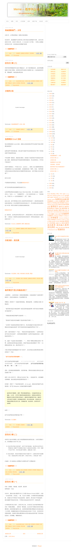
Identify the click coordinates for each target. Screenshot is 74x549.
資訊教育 (51, 225)
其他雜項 (23, 424)
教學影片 (27, 53)
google (67, 195)
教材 (60, 210)
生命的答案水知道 (20, 81)
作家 (18, 273)
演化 (66, 210)
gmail (58, 195)
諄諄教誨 (32, 53)
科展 (29, 81)
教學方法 (61, 206)
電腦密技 (23, 228)
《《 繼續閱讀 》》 (11, 77)
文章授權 (22, 21)
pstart (60, 197)
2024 (50, 98)
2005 (50, 185)
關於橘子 (53, 84)
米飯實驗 (18, 470)
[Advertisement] (13, 38)
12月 (52, 138)
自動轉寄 (18, 223)
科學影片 (61, 215)
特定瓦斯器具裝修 (57, 212)
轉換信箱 (27, 223)
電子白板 (55, 229)
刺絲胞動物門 (15, 124)
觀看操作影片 (25, 182)
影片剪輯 (63, 78)
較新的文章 (8, 533)
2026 (50, 93)
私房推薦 (53, 69)
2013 (50, 122)
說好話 (14, 83)
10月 (52, 142)
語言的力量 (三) (11, 63)
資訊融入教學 (62, 225)
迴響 (12, 21)
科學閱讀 (53, 219)
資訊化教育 (65, 223)
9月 (51, 144)
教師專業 (64, 208)
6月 (51, 151)
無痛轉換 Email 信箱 (13, 139)
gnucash (62, 195)
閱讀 (31, 273)
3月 (51, 176)
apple (64, 193)
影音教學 (63, 204)
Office (57, 193)
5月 (51, 153)
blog (48, 195)
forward (13, 223)
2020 (50, 107)
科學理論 (66, 218)
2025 (50, 95)
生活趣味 (13, 419)
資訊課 (41, 21)
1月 (51, 180)
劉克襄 (27, 273)
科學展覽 (33, 81)
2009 (50, 131)
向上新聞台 (56, 201)
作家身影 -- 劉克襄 (12, 240)
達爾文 (57, 227)
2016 (50, 116)
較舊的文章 (40, 533)
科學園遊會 (55, 215)
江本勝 (26, 81)
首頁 (7, 21)
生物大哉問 (58, 214)
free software (53, 195)
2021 (50, 104)
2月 (51, 178)
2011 (50, 127)
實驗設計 (10, 83)
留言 (17, 21)
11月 (52, 140)
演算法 (51, 212)
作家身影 (22, 273)
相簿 (29, 21)
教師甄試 (56, 210)
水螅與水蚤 (9, 91)
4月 (51, 174)
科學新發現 (61, 218)
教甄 (63, 210)
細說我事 (63, 84)
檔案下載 (34, 21)
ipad (48, 197)
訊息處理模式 (58, 219)
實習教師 (62, 203)
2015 (50, 118)
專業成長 (49, 204)
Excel (48, 193)
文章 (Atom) (12, 536)
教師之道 (63, 69)
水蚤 (20, 124)
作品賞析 (13, 273)
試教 (50, 221)
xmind (53, 199)
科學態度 (66, 215)
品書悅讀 (23, 53)
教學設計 (52, 208)
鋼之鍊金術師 (62, 227)
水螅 (23, 124)
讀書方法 (58, 223)
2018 (50, 111)
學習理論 (54, 203)
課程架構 (53, 221)
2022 (50, 102)
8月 (51, 146)
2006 (50, 183)
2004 (50, 187)
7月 (51, 149)
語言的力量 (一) (11, 482)
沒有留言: (8, 55)
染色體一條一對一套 (60, 302)
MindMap (53, 193)
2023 (50, 100)
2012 (50, 124)
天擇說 (67, 201)
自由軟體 (63, 76)
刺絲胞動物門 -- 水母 (55, 155)
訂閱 (46, 21)
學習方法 (49, 203)
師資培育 (54, 204)
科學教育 (37, 81)
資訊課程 (53, 76)
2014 (50, 120)
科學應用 (34, 470)
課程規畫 (62, 221)
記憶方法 (64, 219)
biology (67, 193)
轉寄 (23, 223)
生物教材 (50, 216)
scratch (63, 197)
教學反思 (53, 71)
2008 (50, 133)
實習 (58, 203)
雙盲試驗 (23, 83)
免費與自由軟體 (62, 199)
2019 (50, 109)
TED (61, 193)
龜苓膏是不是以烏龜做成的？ (16, 290)
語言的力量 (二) (11, 434)
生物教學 (18, 53)
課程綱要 (58, 221)
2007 (50, 136)
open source (54, 197)
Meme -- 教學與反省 (27, 9)
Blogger (40, 546)
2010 (50, 129)
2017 (50, 113)
